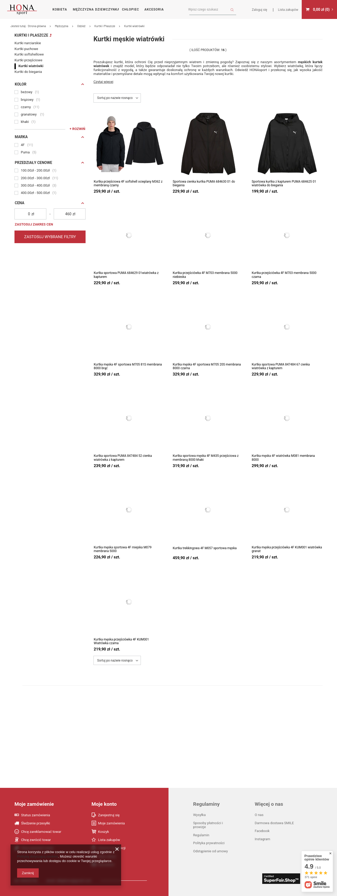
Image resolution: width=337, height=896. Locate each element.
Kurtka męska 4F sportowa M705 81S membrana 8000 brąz (128, 366)
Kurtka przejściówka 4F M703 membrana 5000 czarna (284, 274)
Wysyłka (199, 815)
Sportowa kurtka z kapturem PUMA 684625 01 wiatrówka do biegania (284, 183)
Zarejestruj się (109, 815)
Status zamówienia (35, 815)
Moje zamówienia (111, 823)
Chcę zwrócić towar (36, 840)
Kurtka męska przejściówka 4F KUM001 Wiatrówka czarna (121, 641)
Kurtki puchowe (26, 40)
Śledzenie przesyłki (35, 823)
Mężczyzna (83, 9)
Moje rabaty (107, 856)
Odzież (164, 26)
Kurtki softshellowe (29, 46)
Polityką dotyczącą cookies (37, 856)
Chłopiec (130, 9)
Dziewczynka (107, 9)
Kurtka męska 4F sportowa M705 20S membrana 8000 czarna (207, 366)
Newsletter (106, 865)
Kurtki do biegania (28, 63)
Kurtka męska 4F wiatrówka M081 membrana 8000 (283, 457)
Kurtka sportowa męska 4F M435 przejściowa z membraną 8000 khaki (206, 457)
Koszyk (103, 832)
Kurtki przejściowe (28, 51)
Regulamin (201, 835)
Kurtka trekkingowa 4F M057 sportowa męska (205, 548)
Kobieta (59, 9)
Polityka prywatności (209, 843)
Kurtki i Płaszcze (31, 26)
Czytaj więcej (103, 82)
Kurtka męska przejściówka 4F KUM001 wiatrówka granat (287, 549)
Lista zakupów (109, 840)
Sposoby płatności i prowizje (208, 825)
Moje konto (104, 804)
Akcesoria (154, 9)
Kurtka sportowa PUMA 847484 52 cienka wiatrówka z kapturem (123, 457)
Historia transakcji (112, 848)
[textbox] (210, 9)
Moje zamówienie (34, 804)
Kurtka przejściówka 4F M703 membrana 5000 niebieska (205, 274)
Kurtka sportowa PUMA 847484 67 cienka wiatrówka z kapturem (281, 366)
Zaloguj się (260, 10)
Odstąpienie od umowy (210, 851)
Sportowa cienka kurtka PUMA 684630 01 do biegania (204, 183)
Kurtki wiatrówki (30, 57)
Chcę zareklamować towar (41, 832)
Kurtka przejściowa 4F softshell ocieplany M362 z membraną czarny (128, 183)
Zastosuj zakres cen (34, 216)
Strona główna (120, 26)
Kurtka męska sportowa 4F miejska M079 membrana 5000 (122, 549)
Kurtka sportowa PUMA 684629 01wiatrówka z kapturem (126, 274)
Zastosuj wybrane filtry (50, 228)
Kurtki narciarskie (27, 34)
